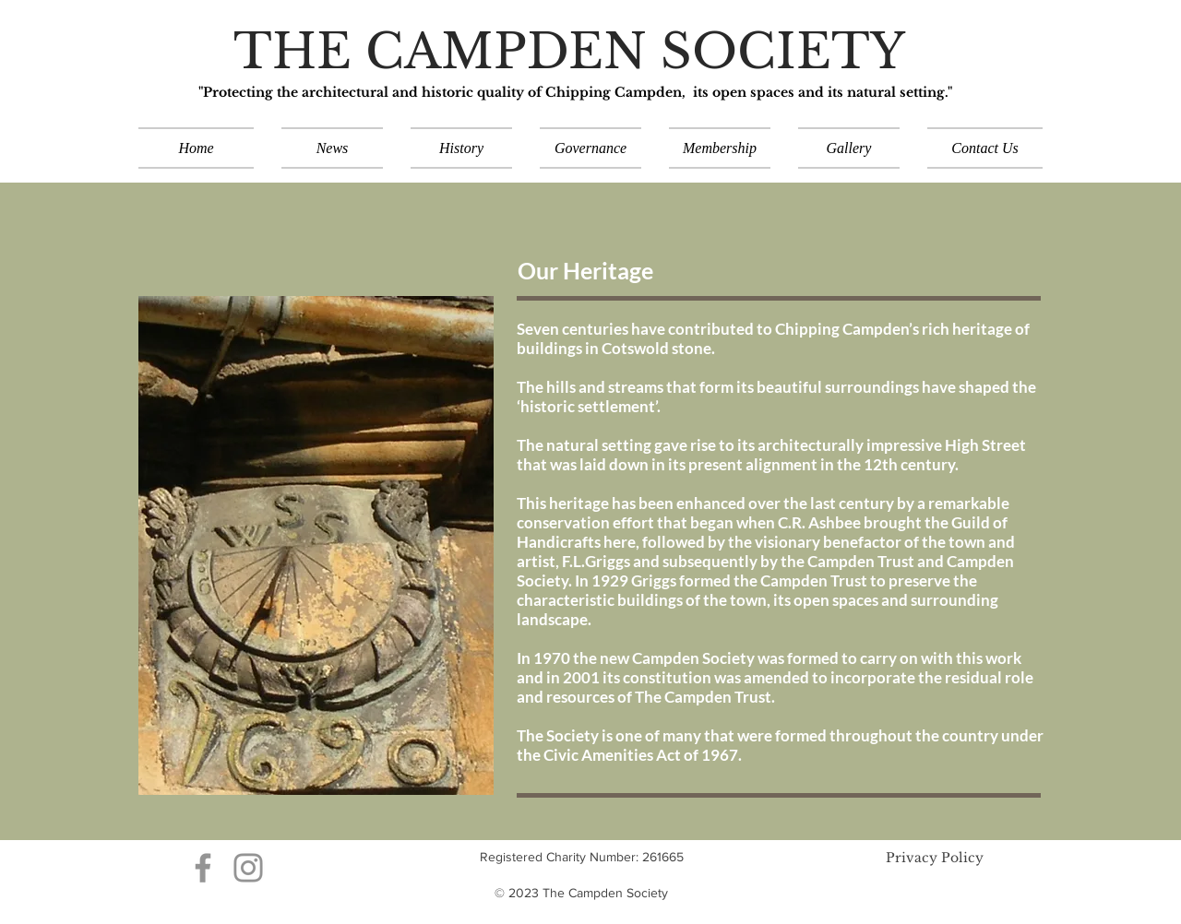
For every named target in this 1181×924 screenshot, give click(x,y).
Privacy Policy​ (935, 857)
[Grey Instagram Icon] (248, 867)
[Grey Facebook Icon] (203, 867)
